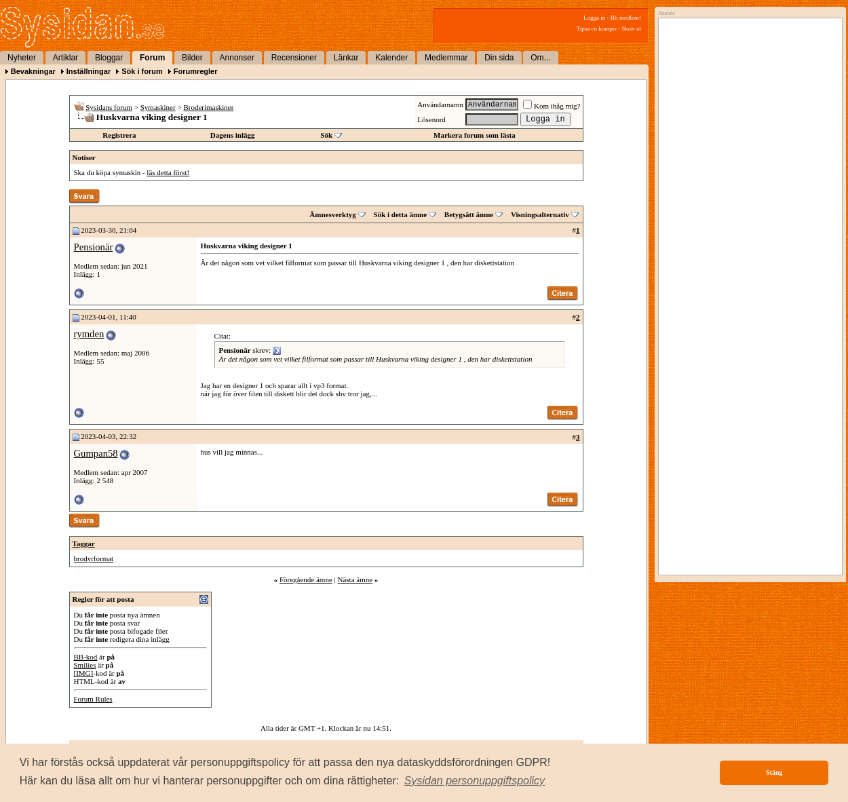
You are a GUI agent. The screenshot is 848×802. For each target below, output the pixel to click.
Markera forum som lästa (474, 135)
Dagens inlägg (232, 135)
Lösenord (431, 119)
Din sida (499, 57)
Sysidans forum (108, 107)
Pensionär (93, 247)
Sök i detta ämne (400, 214)
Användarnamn (440, 104)
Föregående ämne (306, 579)
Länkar (346, 57)
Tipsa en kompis (597, 28)
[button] (474, 781)
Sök (326, 135)
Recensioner (294, 57)
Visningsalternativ (540, 214)
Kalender (391, 57)
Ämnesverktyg (332, 214)
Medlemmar (446, 57)
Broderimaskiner (208, 107)
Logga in (594, 17)
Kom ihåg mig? (551, 106)
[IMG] (84, 673)
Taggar (84, 543)
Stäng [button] (774, 772)
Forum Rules (93, 699)
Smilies (85, 665)
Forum (152, 57)
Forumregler (196, 71)
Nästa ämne (354, 579)
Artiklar (65, 57)
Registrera (119, 135)
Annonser (237, 57)
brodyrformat (94, 558)
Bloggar (109, 57)
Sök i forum (142, 71)
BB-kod (86, 657)
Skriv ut (631, 28)
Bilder (192, 57)
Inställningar (88, 71)
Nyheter (21, 57)
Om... (540, 57)
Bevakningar (33, 71)
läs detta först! (168, 172)
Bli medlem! (626, 17)
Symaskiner (158, 107)
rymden (89, 333)
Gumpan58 (96, 453)
